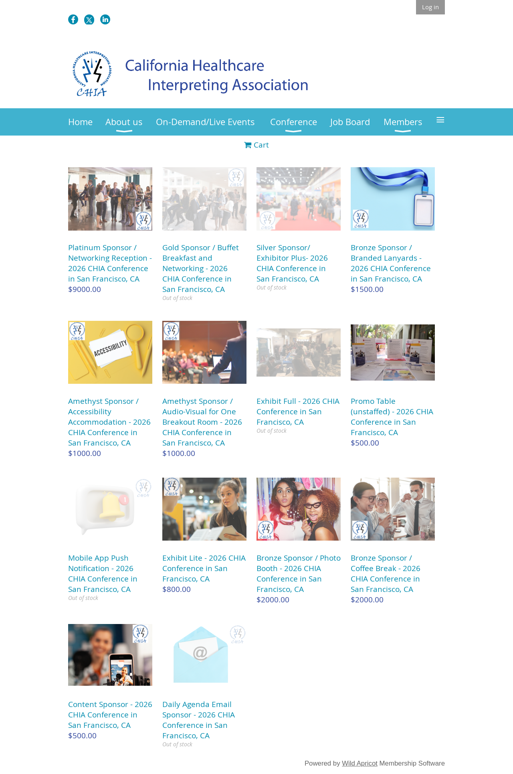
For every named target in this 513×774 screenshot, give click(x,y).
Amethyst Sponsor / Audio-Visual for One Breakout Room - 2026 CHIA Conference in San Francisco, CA (202, 422)
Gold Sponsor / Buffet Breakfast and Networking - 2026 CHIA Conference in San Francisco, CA (200, 268)
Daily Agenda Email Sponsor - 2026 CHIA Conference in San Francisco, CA (198, 720)
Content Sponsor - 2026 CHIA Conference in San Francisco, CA (110, 714)
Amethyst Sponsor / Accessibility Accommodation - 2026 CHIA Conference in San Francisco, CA (109, 422)
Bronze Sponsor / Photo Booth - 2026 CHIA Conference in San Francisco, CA (298, 573)
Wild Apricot (360, 763)
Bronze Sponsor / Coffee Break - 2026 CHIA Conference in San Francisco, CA (385, 573)
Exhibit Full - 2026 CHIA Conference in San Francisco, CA (297, 411)
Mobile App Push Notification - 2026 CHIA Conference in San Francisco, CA (102, 573)
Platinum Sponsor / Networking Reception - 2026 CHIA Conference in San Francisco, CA (110, 263)
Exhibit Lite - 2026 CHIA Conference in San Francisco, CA (204, 568)
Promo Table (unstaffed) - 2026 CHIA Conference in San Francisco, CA (392, 417)
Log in (430, 7)
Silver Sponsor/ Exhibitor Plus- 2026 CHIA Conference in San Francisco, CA (292, 263)
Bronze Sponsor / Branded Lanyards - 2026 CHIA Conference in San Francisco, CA (391, 263)
